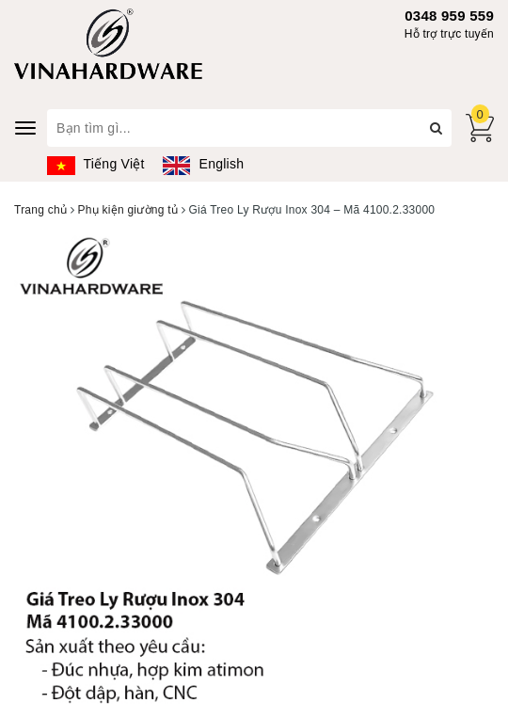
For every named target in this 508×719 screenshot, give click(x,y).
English (203, 163)
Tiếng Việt (96, 163)
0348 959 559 (449, 16)
